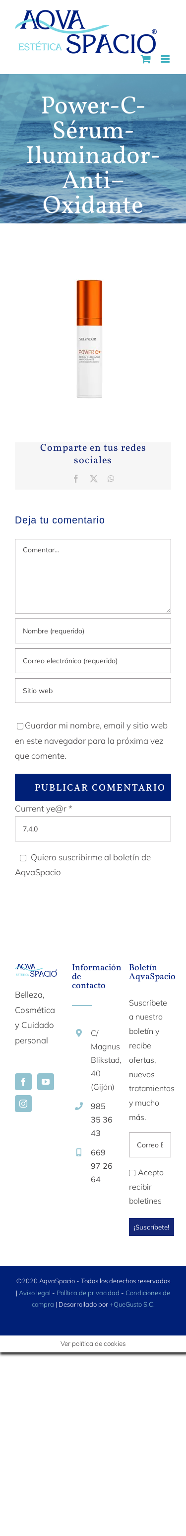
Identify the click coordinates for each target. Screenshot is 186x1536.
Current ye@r (43, 808)
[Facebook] (23, 1081)
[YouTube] (45, 1081)
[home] (36, 971)
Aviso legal (35, 1293)
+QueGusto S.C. (132, 1304)
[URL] (93, 690)
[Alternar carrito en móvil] (146, 59)
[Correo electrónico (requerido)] (93, 660)
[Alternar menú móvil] (166, 59)
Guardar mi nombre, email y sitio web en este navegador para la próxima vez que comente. (91, 740)
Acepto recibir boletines (146, 1186)
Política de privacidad (88, 1293)
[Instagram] (23, 1103)
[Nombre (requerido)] (93, 630)
